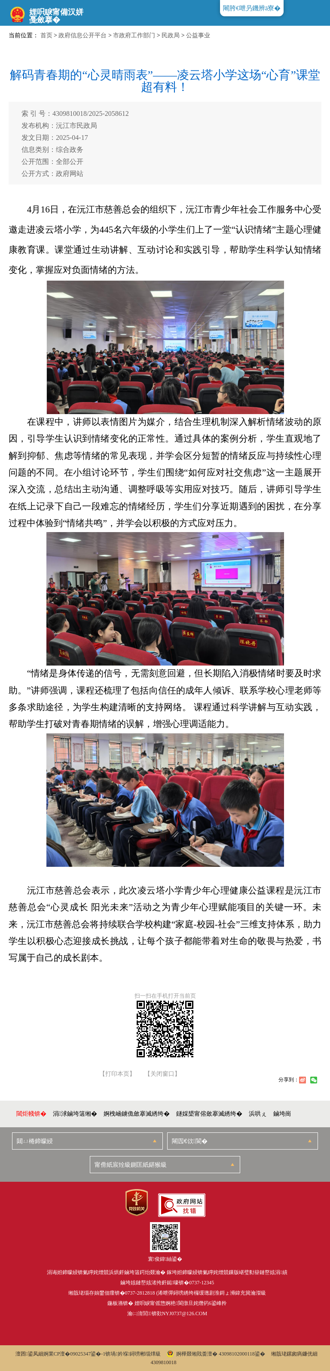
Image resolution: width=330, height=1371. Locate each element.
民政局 (171, 35)
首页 (46, 35)
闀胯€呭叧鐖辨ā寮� (252, 8)
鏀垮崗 (282, 1114)
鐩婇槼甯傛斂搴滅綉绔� (209, 1114)
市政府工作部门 (134, 35)
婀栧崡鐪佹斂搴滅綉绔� (137, 1114)
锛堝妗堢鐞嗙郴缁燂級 (133, 1354)
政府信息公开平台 (82, 35)
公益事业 (198, 35)
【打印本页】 (117, 1074)
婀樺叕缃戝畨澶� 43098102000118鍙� (216, 1354)
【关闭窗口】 (162, 1074)
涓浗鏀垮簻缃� (75, 1114)
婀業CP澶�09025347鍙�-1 (74, 1354)
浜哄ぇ (258, 1114)
